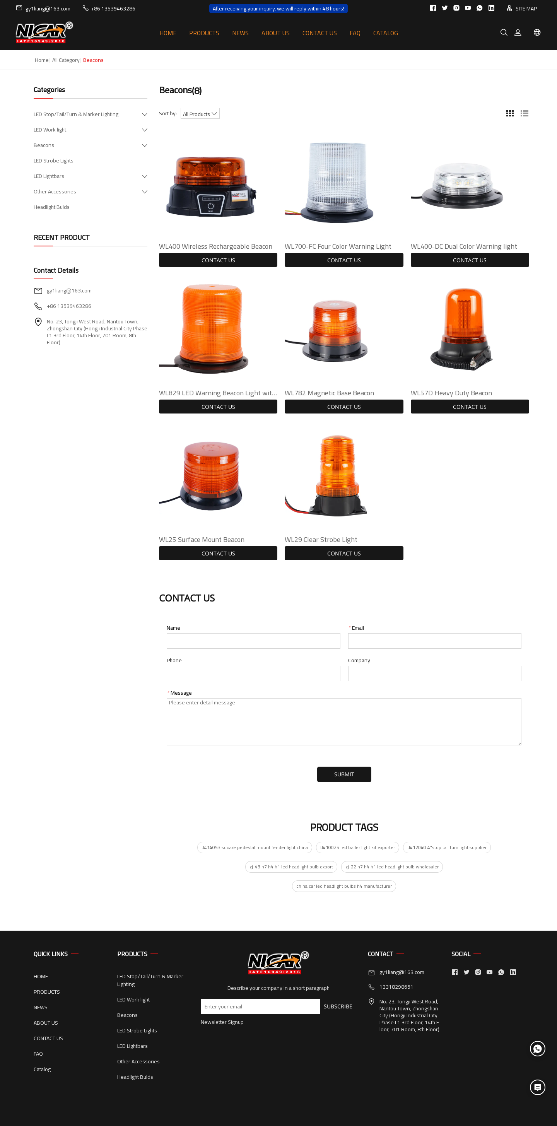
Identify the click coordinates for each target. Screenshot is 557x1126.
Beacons (44, 145)
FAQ (355, 33)
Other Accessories (55, 191)
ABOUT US (275, 33)
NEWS (240, 33)
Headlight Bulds (52, 207)
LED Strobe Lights (53, 160)
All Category (66, 60)
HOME (167, 33)
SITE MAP (521, 8)
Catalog (385, 33)
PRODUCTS (204, 33)
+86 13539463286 (108, 8)
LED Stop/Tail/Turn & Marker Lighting (76, 114)
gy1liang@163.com (42, 8)
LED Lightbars (49, 176)
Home (42, 60)
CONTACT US (319, 33)
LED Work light (50, 130)
